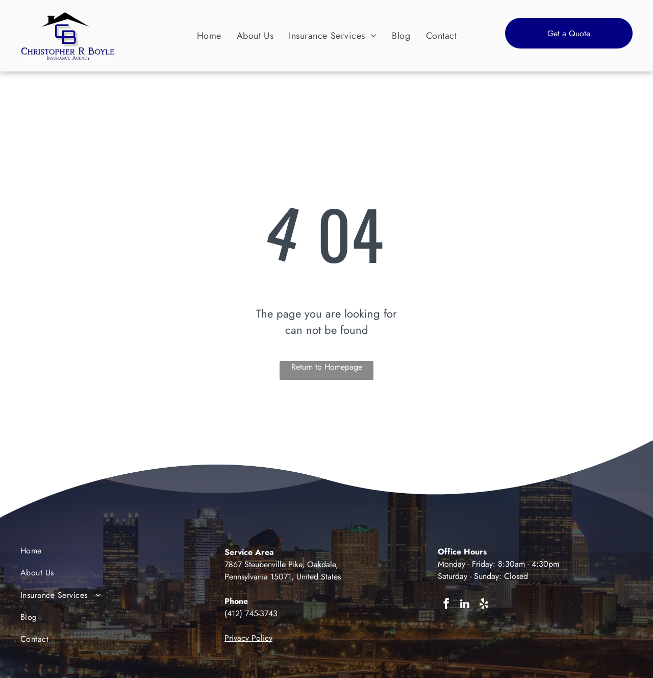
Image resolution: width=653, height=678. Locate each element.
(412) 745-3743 (251, 613)
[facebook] (446, 605)
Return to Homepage (326, 367)
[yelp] (483, 605)
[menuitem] (209, 35)
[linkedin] (465, 605)
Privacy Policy (248, 638)
